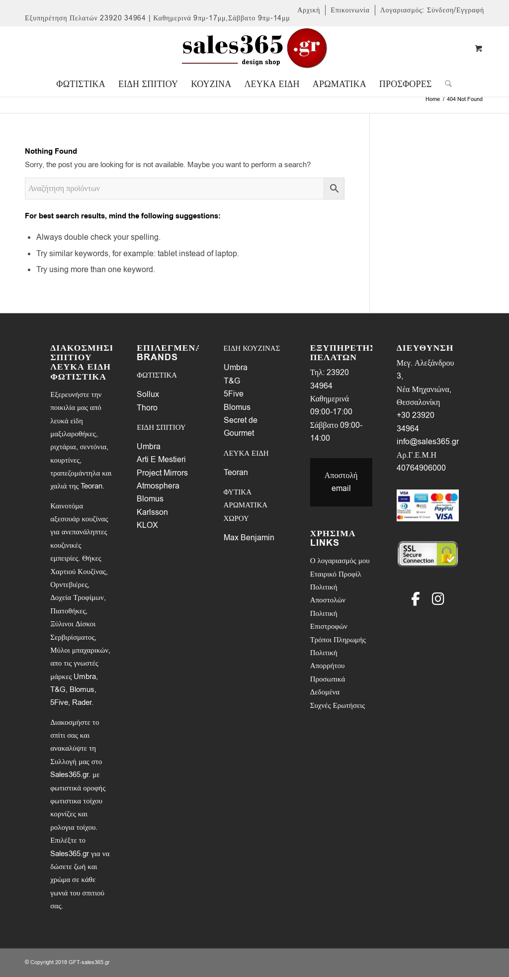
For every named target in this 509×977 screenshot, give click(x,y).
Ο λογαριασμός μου (340, 561)
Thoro (147, 407)
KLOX (147, 525)
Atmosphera (158, 486)
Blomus (150, 498)
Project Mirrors (162, 473)
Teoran (236, 472)
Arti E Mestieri (161, 459)
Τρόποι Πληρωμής (338, 640)
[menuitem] (309, 10)
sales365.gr (96, 962)
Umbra (149, 446)
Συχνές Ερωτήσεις (337, 705)
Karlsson (152, 512)
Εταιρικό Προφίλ (335, 574)
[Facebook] (415, 599)
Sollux (148, 394)
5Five (234, 394)
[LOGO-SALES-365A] (254, 48)
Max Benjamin (249, 537)
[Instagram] (438, 599)
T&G (232, 381)
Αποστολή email (341, 482)
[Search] (445, 84)
